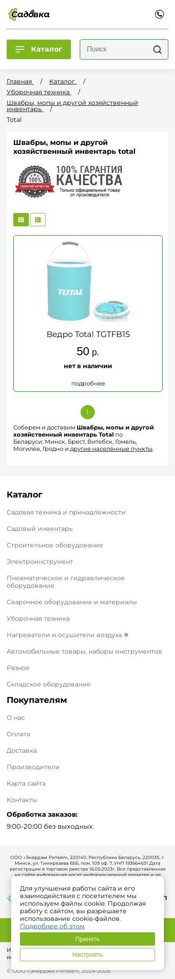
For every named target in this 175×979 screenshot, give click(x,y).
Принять (87, 939)
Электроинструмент (40, 562)
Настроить (87, 954)
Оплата (18, 734)
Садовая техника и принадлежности (66, 512)
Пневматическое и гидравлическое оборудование (66, 582)
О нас (16, 718)
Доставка (22, 750)
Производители (33, 767)
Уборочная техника (38, 618)
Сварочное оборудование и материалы (72, 602)
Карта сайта (26, 783)
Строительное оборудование (55, 545)
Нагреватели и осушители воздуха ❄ (68, 635)
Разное (18, 668)
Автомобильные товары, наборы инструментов (84, 651)
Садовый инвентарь (40, 529)
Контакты (22, 800)
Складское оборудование (49, 684)
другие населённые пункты (111, 448)
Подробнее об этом (52, 926)
